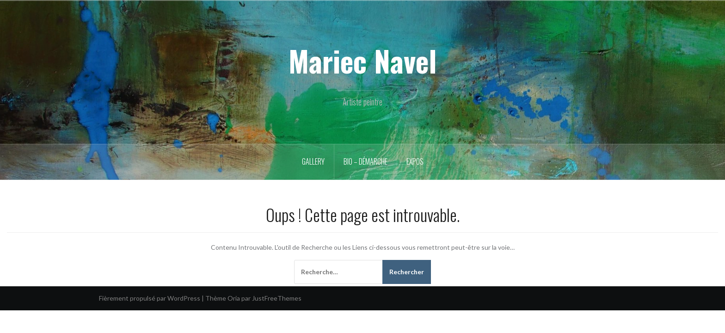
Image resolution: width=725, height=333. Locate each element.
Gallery (313, 161)
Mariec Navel (362, 60)
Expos (415, 161)
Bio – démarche (365, 161)
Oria (233, 298)
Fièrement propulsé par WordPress (149, 298)
